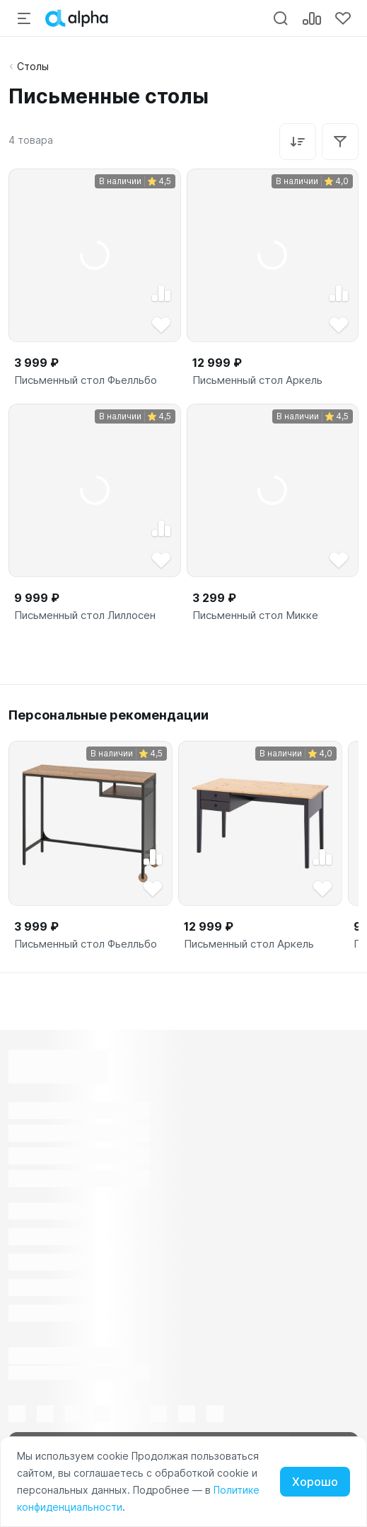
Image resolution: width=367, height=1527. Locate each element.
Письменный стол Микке (255, 615)
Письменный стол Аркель (257, 380)
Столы (33, 66)
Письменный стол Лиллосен (85, 615)
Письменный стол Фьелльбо (85, 380)
